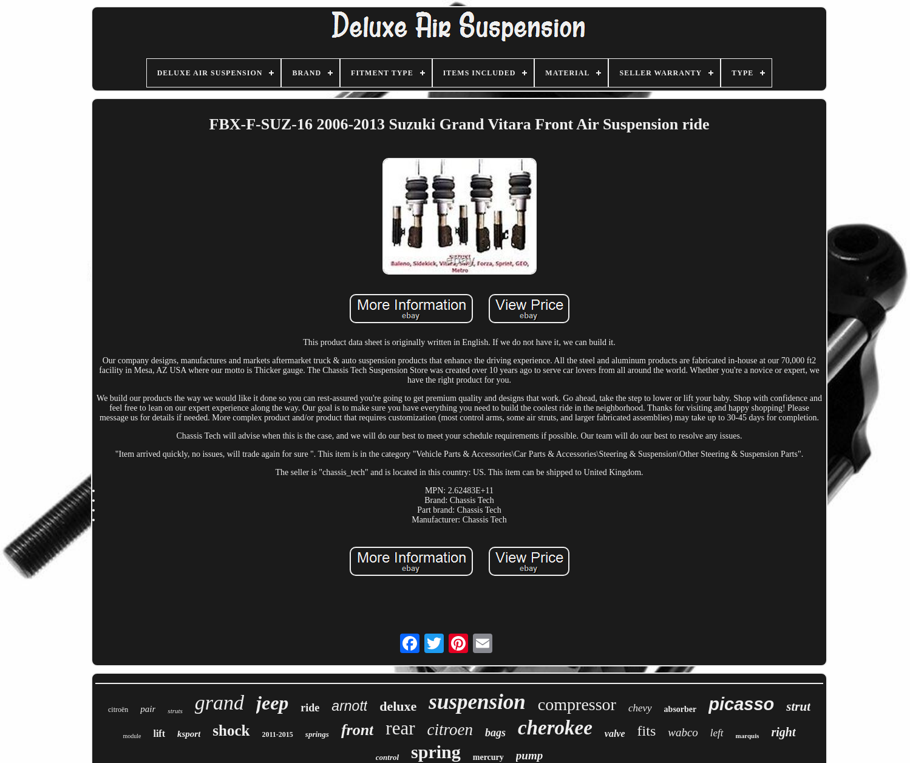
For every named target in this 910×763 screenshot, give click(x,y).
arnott (349, 706)
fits (646, 731)
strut (798, 706)
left (717, 733)
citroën (118, 709)
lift (159, 733)
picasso (741, 704)
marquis (747, 735)
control (387, 757)
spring (436, 752)
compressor (577, 704)
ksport (188, 734)
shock (231, 730)
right (783, 732)
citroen (450, 729)
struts (175, 710)
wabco (683, 732)
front (357, 730)
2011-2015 (277, 734)
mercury (488, 757)
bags (495, 733)
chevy (640, 708)
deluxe (397, 706)
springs (317, 734)
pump (529, 755)
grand (219, 702)
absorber (680, 709)
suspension (477, 702)
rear (400, 728)
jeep (272, 703)
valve (615, 733)
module (132, 736)
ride (310, 708)
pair (147, 709)
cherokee (555, 728)
